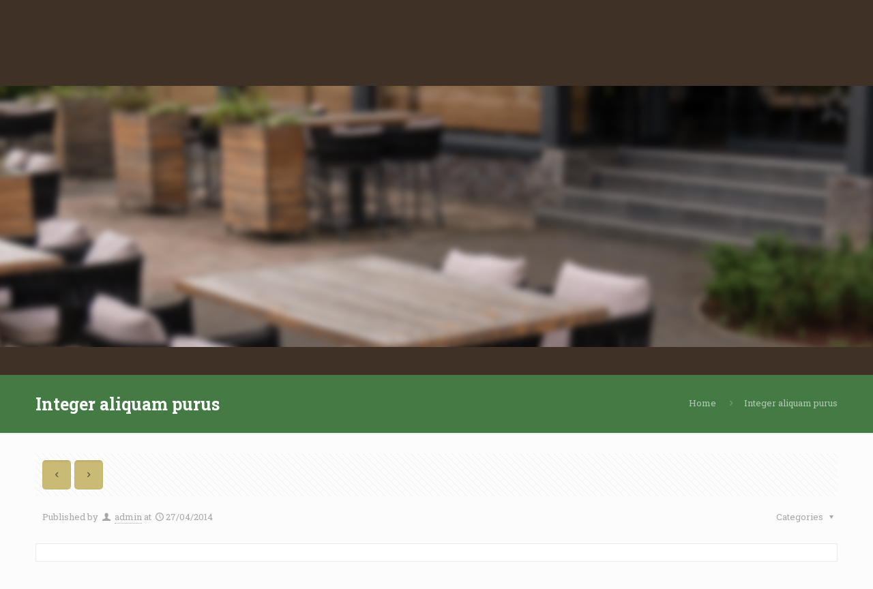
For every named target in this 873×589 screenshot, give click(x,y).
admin (128, 517)
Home (702, 403)
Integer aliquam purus (791, 403)
